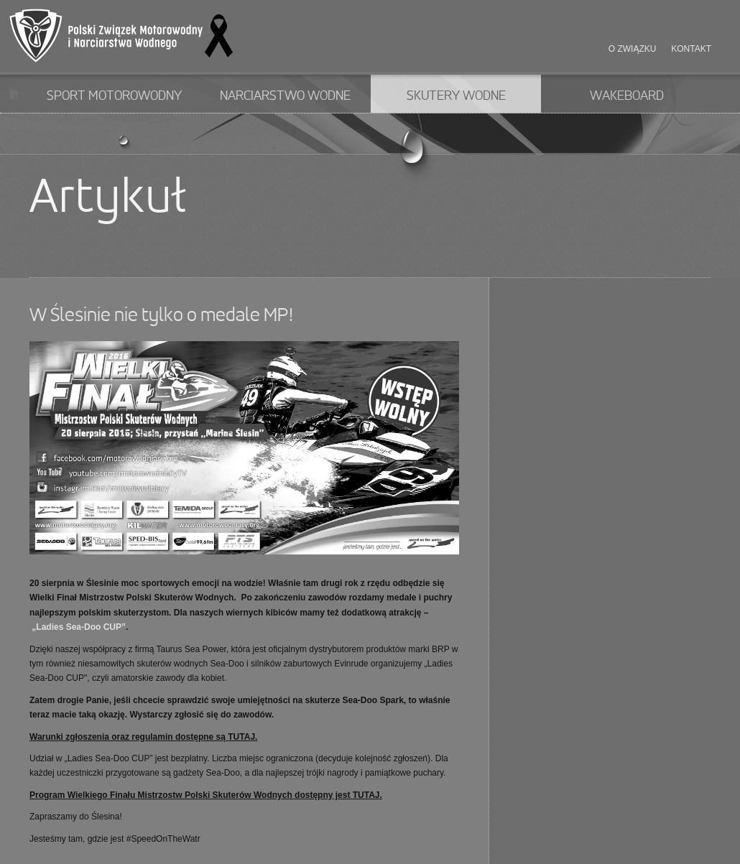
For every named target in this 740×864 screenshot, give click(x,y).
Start (14, 94)
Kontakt (691, 49)
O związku (633, 49)
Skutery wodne (456, 96)
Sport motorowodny (114, 96)
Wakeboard (627, 96)
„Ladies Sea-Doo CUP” (77, 627)
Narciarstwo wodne (285, 96)
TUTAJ (241, 737)
